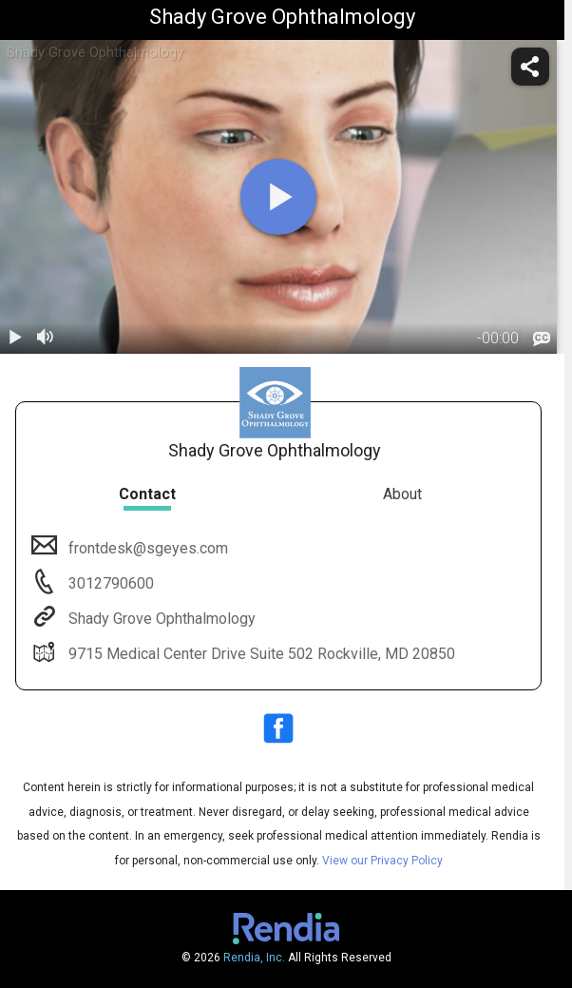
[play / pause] (15, 338)
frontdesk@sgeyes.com (146, 548)
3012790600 (109, 583)
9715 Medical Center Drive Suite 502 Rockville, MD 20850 (260, 654)
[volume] (45, 338)
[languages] (541, 339)
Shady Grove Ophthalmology (160, 619)
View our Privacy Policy (382, 860)
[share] (530, 67)
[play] (278, 197)
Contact (147, 494)
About (402, 494)
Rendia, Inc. (254, 957)
